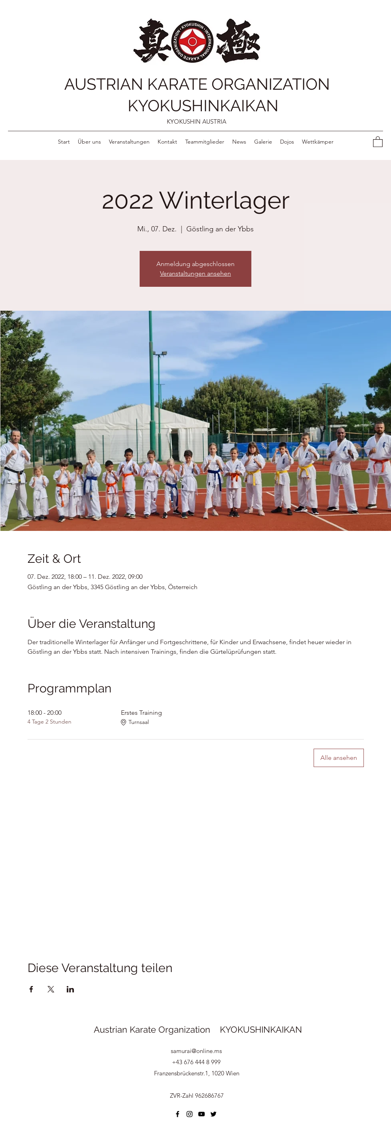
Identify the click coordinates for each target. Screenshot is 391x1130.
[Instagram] (190, 1114)
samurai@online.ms (196, 1051)
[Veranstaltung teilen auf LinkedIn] (70, 989)
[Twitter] (213, 1114)
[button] (378, 141)
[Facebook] (178, 1114)
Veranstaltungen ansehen (195, 273)
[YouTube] (201, 1114)
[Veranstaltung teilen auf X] (51, 989)
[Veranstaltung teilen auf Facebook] (31, 989)
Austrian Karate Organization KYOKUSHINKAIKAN (198, 1029)
